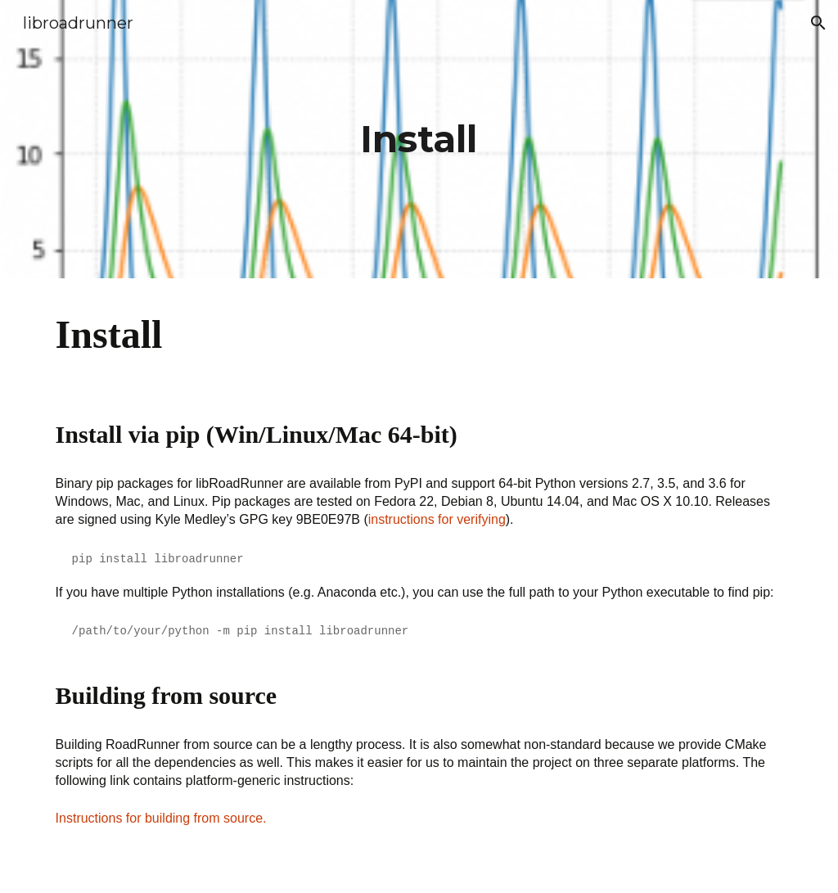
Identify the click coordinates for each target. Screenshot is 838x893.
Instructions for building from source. (161, 818)
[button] (818, 23)
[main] (418, 139)
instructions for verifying (437, 519)
